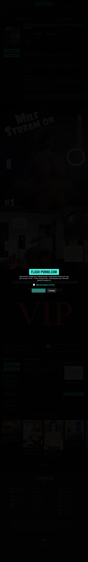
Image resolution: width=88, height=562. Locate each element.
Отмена (52, 291)
